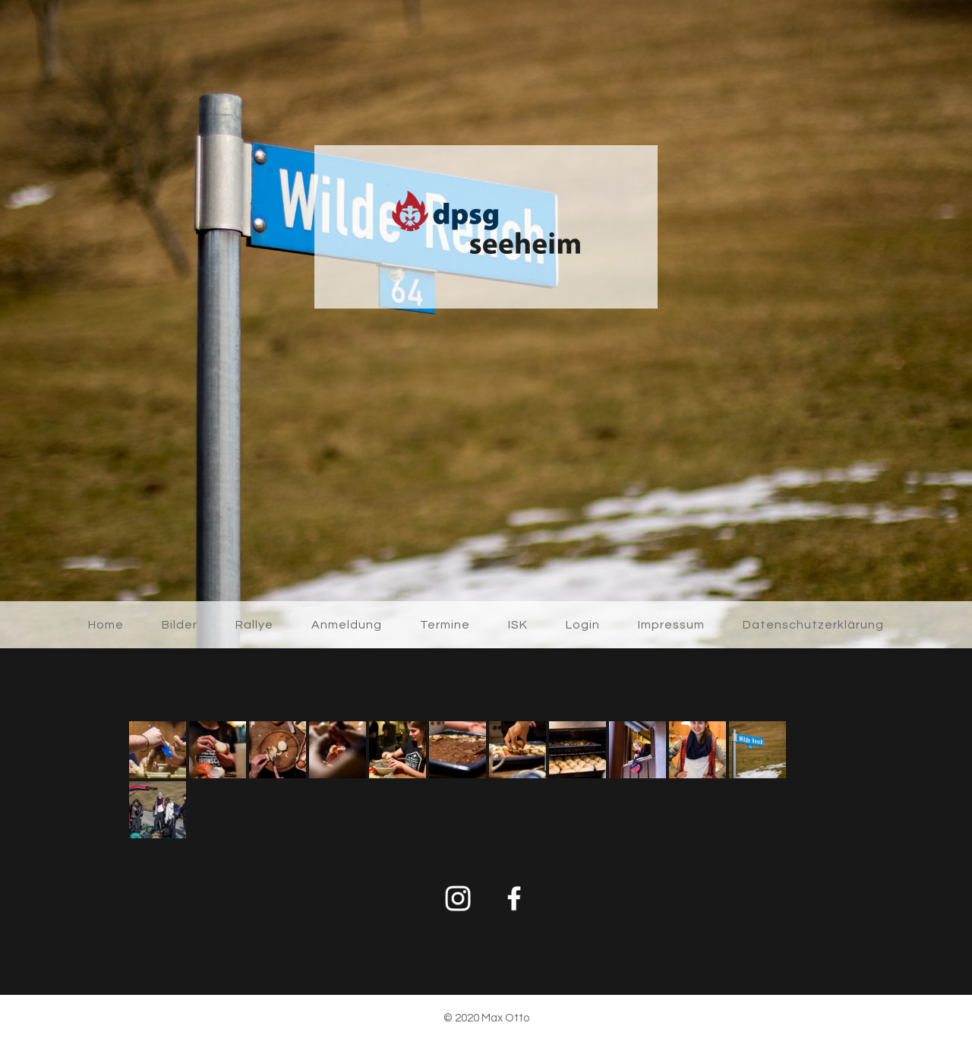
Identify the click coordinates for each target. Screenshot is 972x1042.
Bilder (179, 625)
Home (106, 625)
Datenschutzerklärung (813, 625)
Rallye (254, 625)
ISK (518, 625)
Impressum (671, 625)
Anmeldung (346, 625)
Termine (445, 625)
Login (583, 625)
